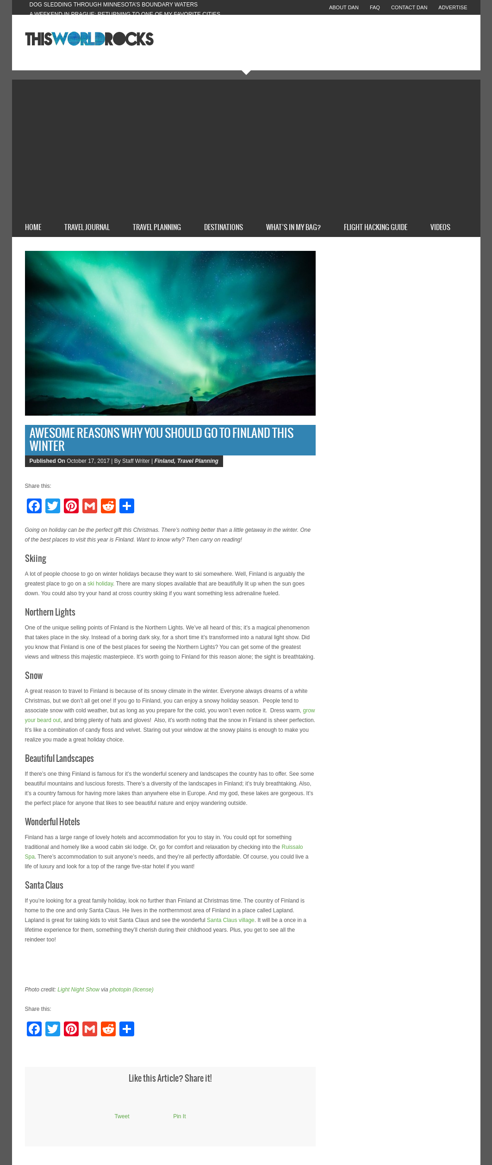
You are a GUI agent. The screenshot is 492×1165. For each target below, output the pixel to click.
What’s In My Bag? (293, 227)
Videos (440, 227)
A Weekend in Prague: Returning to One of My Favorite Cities (125, 14)
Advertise (452, 7)
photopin (120, 989)
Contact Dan (409, 7)
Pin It (179, 1116)
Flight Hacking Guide (375, 227)
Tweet (121, 1116)
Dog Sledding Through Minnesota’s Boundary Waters (114, 4)
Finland (164, 461)
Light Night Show (78, 989)
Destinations (223, 227)
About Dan (344, 7)
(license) (142, 989)
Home (33, 227)
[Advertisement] (246, 149)
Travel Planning (157, 227)
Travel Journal (87, 227)
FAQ (375, 7)
